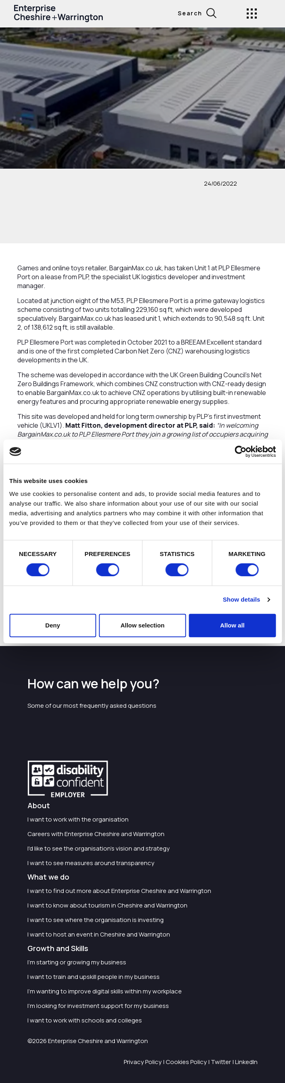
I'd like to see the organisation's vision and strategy (98, 848)
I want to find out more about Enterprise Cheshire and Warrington (119, 890)
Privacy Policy (143, 1062)
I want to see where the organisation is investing (95, 920)
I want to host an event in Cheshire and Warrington (98, 934)
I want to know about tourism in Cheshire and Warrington (107, 905)
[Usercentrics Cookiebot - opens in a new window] (240, 451)
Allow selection (142, 625)
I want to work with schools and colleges (84, 1020)
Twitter (221, 1062)
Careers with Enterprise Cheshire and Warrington (95, 834)
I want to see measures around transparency (90, 863)
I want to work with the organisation (78, 819)
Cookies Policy (186, 1062)
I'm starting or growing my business (76, 962)
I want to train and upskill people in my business (93, 976)
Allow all (232, 625)
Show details (241, 599)
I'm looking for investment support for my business (98, 1005)
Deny (52, 625)
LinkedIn (246, 1062)
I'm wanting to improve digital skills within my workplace (104, 991)
